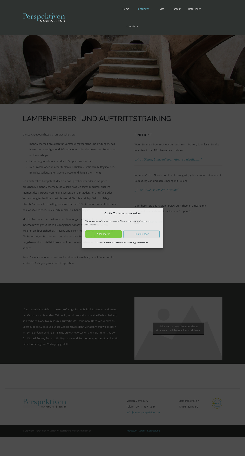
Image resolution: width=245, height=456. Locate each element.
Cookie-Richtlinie (105, 242)
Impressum (142, 242)
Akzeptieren (103, 234)
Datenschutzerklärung (125, 242)
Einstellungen (141, 234)
